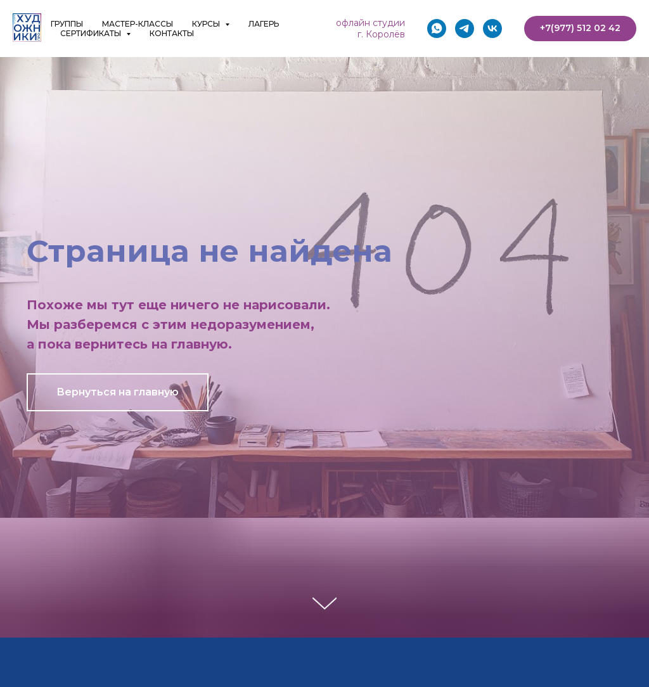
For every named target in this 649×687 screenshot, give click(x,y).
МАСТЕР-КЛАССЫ (137, 24)
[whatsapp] (436, 28)
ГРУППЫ (67, 24)
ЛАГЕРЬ (263, 24)
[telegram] (464, 28)
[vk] (492, 28)
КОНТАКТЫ (172, 33)
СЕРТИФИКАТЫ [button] (91, 33)
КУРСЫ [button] (207, 24)
